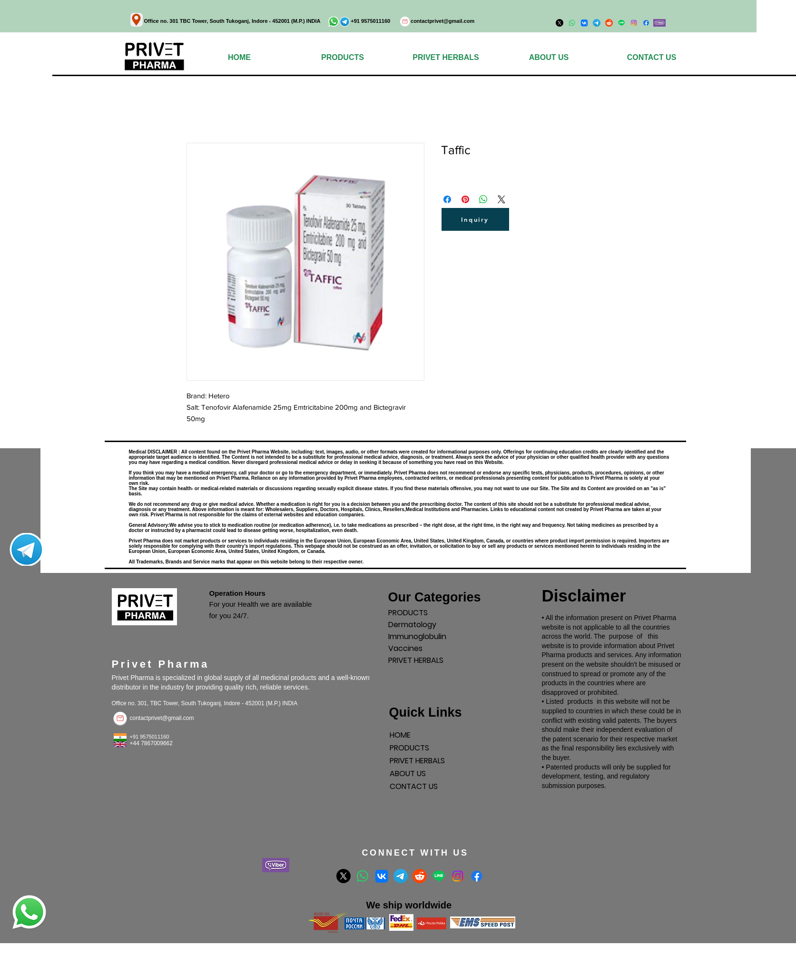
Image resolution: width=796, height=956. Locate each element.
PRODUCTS (408, 612)
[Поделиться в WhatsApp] (483, 199)
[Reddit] (420, 876)
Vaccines (405, 648)
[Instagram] (634, 23)
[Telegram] (400, 876)
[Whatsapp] (362, 876)
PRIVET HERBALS (415, 660)
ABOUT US (408, 773)
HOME (400, 734)
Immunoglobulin (417, 636)
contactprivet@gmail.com (442, 21)
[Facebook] (646, 23)
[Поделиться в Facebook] (447, 199)
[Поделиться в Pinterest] (465, 199)
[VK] (381, 876)
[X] (343, 876)
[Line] (439, 876)
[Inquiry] (475, 219)
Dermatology (412, 624)
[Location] (136, 20)
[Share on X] (501, 199)
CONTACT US (414, 786)
